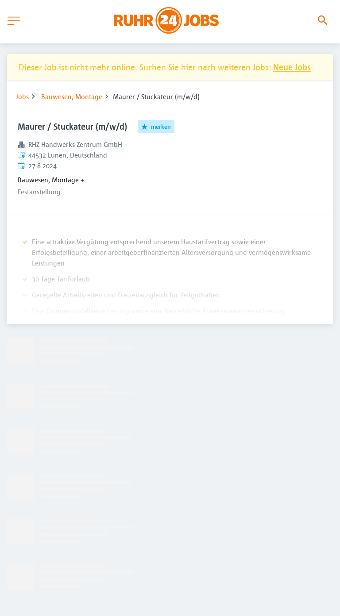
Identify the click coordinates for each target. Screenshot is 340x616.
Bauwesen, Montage (71, 96)
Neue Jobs (292, 67)
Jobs (22, 96)
